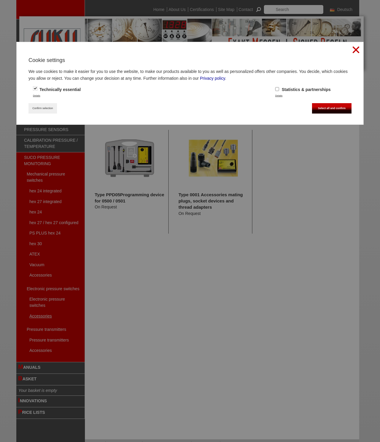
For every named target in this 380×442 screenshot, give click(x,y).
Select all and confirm (332, 108)
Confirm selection (42, 108)
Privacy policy (212, 78)
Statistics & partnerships (303, 89)
